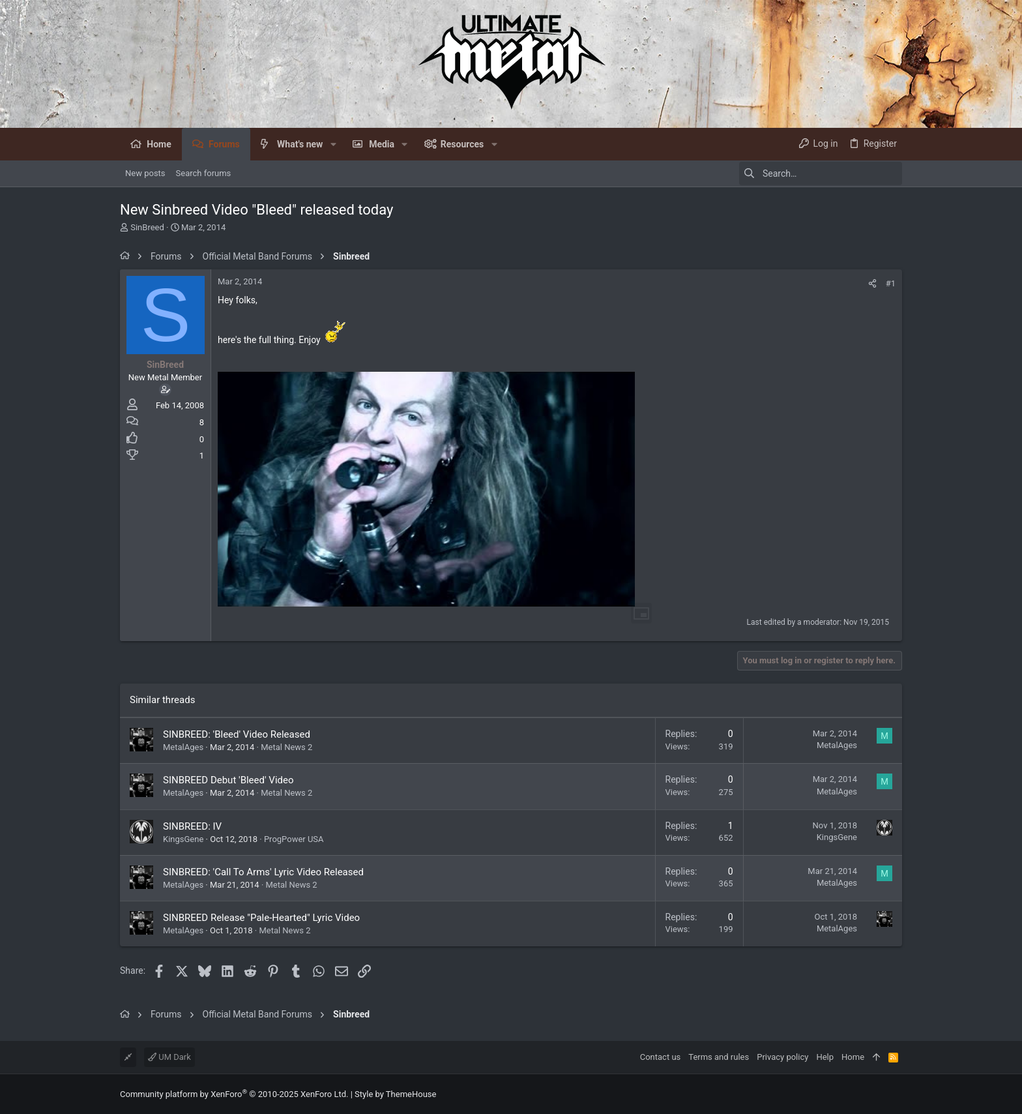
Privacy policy (782, 1057)
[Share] (872, 283)
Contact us (660, 1057)
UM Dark (169, 1057)
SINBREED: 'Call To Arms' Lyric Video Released (263, 872)
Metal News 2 (286, 747)
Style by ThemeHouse (395, 1094)
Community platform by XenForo (234, 1094)
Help (825, 1057)
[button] (333, 144)
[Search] (820, 173)
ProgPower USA (294, 839)
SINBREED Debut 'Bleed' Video (228, 780)
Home (852, 1057)
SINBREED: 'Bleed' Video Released (236, 734)
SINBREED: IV (192, 826)
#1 (891, 283)
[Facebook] (896, 1094)
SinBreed (147, 227)
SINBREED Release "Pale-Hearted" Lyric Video (261, 918)
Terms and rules (718, 1057)
